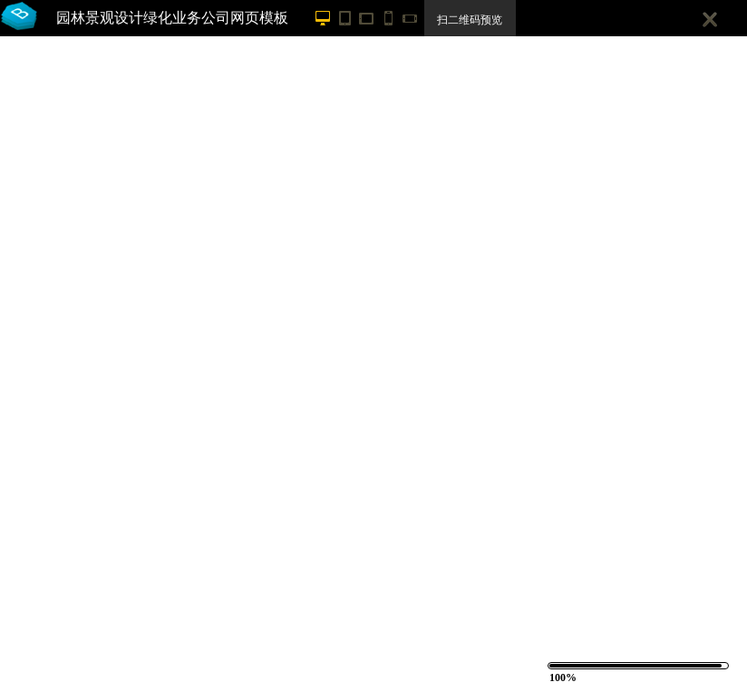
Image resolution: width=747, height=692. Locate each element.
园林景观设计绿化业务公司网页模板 (172, 17)
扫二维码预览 (469, 20)
